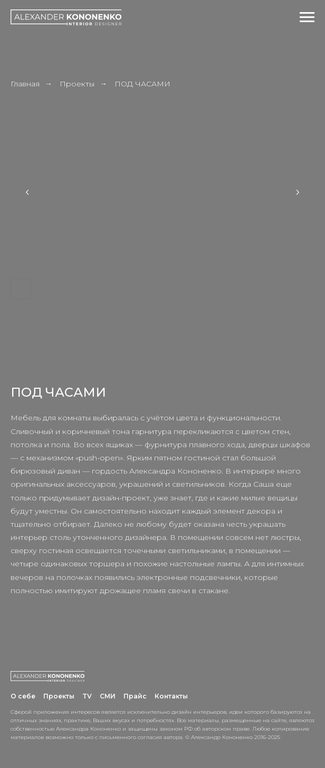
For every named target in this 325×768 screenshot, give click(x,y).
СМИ (108, 696)
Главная (25, 83)
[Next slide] (297, 192)
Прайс (135, 696)
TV (87, 696)
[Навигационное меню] (307, 17)
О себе (23, 696)
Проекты (77, 83)
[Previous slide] (27, 192)
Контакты (171, 696)
